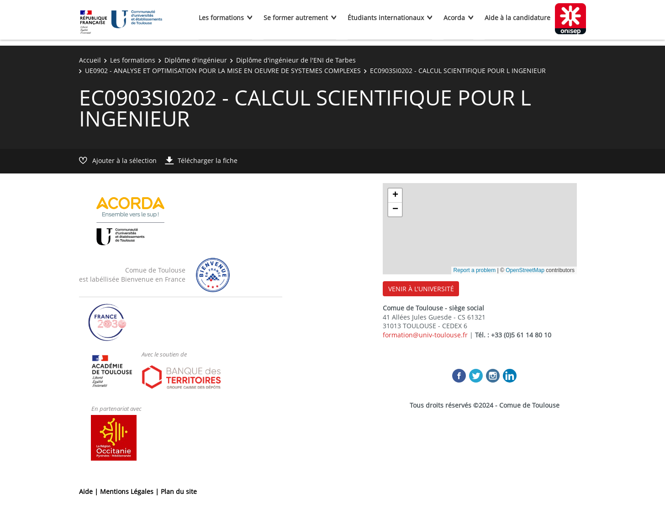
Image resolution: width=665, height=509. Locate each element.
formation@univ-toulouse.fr (425, 335)
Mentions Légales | (130, 491)
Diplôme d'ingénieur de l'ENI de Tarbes (296, 60)
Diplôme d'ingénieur (195, 60)
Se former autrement (296, 17)
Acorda (454, 17)
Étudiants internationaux (386, 17)
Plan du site (179, 491)
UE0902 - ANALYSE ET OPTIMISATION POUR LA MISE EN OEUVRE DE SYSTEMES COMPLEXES (223, 70)
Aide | (89, 491)
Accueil (90, 60)
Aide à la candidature (517, 17)
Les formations (221, 17)
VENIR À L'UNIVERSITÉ (421, 288)
